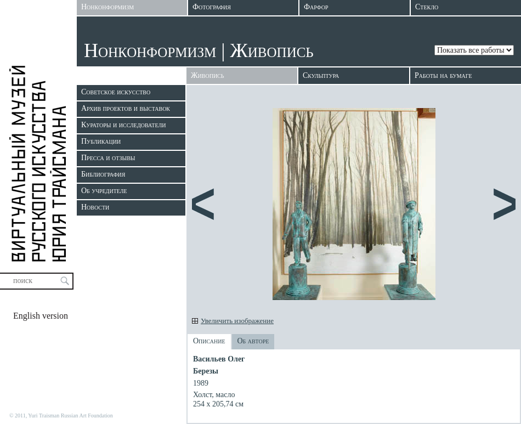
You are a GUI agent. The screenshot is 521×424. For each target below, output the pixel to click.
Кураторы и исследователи (123, 125)
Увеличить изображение (237, 320)
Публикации (101, 141)
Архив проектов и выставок (125, 108)
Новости (95, 207)
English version (40, 315)
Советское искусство (115, 92)
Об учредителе (104, 190)
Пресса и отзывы (108, 158)
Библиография (103, 174)
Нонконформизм (150, 50)
